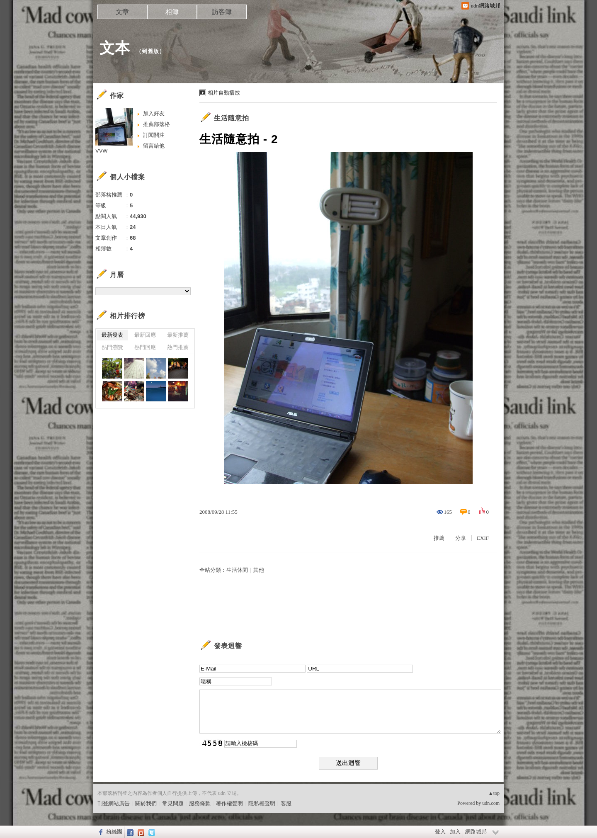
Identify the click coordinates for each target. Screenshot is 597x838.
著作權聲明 (229, 803)
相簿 (172, 11)
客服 (286, 803)
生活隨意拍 (231, 117)
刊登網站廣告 (113, 803)
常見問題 (173, 803)
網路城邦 (476, 831)
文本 (115, 47)
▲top (494, 793)
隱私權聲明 (261, 803)
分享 (460, 538)
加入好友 (154, 113)
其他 (258, 570)
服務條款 (200, 803)
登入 (440, 831)
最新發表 (112, 335)
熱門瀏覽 (112, 347)
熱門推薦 (178, 347)
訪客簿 (222, 11)
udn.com (491, 803)
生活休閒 (237, 570)
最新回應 (145, 335)
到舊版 (150, 51)
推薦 (439, 538)
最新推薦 (178, 335)
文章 (122, 11)
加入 (455, 831)
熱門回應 (145, 347)
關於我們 (146, 803)
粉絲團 (114, 831)
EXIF (483, 538)
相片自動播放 (224, 93)
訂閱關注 (154, 135)
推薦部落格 (156, 124)
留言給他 (154, 146)
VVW (101, 151)
